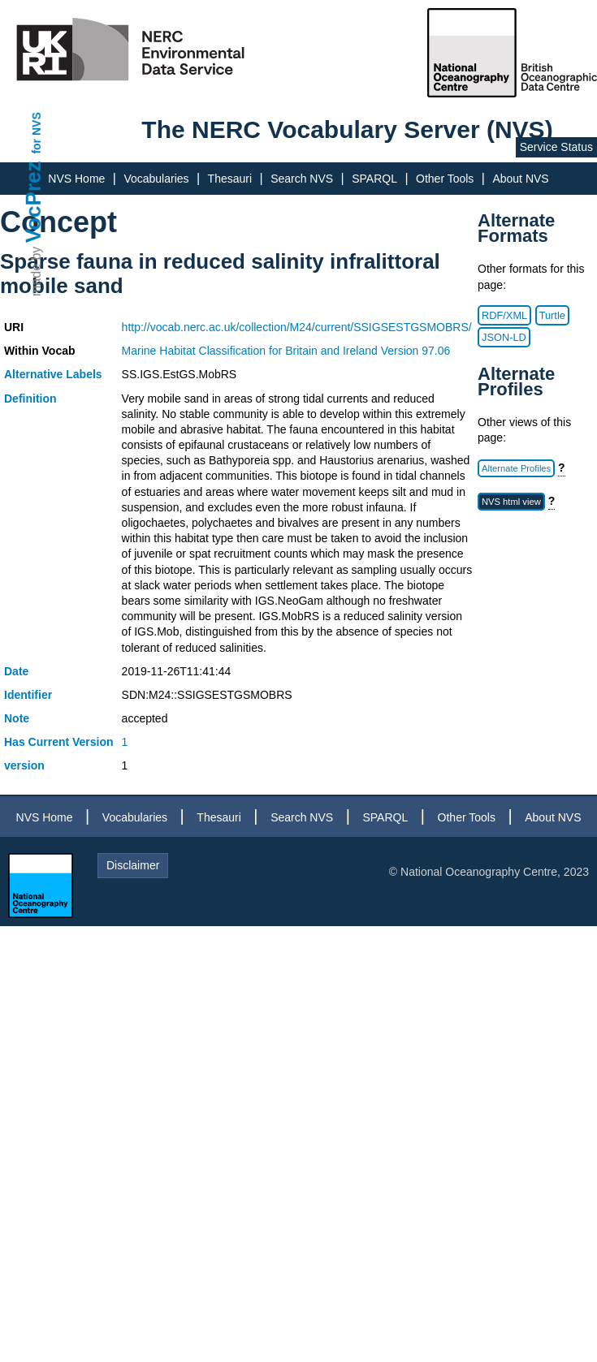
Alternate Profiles (516, 468)
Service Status (556, 146)
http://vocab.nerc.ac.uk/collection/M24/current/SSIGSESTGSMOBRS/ (297, 327)
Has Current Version (59, 741)
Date (16, 671)
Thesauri (230, 178)
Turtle (552, 315)
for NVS (36, 132)
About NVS (520, 178)
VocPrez (33, 202)
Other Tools (445, 178)
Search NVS (301, 178)
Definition (30, 398)
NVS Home (76, 178)
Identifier (28, 694)
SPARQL (374, 178)
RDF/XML (504, 315)
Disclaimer (132, 865)
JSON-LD (504, 337)
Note (16, 718)
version (24, 765)
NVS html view (511, 501)
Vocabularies (155, 178)
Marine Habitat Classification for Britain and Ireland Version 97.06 (286, 350)
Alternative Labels (53, 374)
